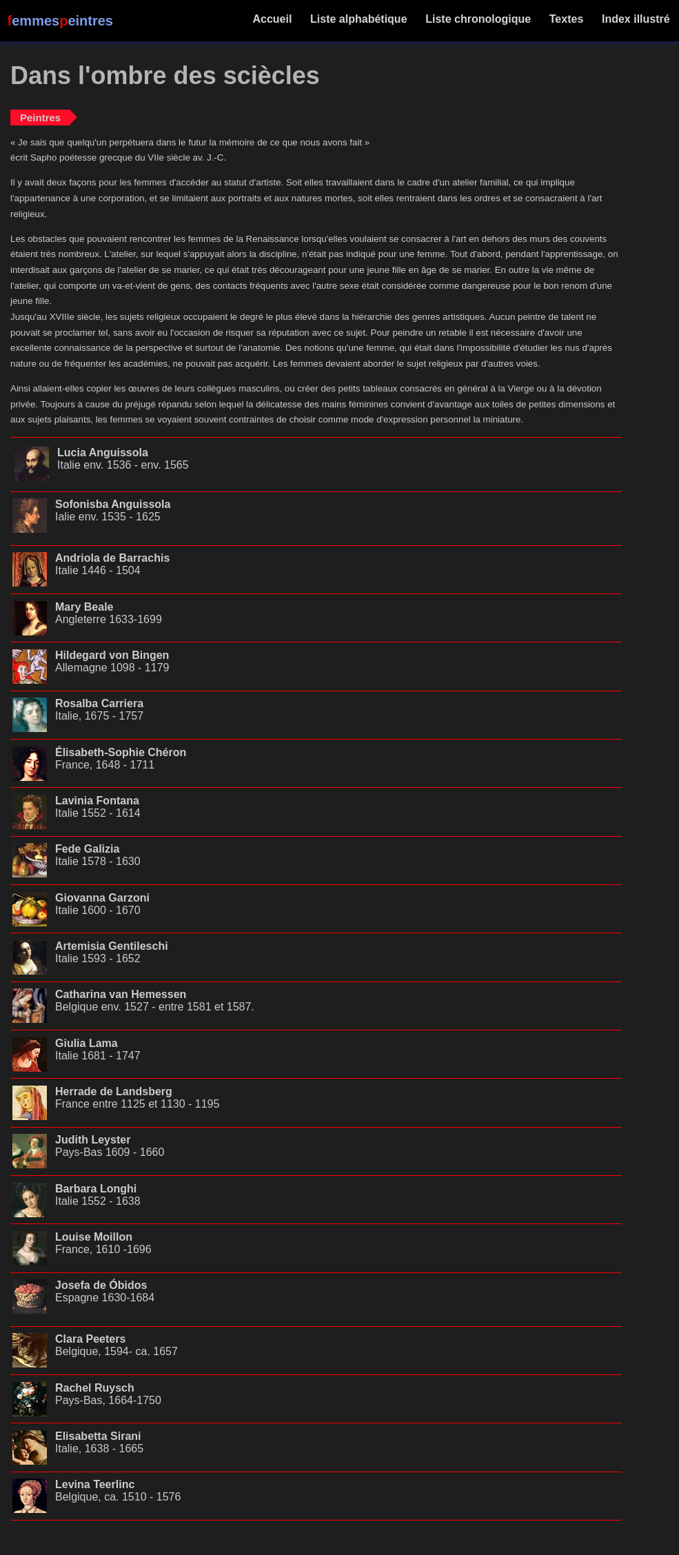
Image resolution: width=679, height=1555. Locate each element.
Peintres (40, 117)
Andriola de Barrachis (112, 558)
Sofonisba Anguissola (112, 504)
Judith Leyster (92, 1140)
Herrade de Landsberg (113, 1091)
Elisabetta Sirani (98, 1436)
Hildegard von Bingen (112, 655)
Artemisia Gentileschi (111, 946)
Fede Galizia (87, 849)
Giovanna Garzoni (102, 898)
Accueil (272, 19)
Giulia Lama (86, 1043)
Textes (566, 19)
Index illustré (636, 19)
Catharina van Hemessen (120, 994)
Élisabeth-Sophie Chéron (120, 752)
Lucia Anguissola (102, 452)
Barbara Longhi (95, 1189)
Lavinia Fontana (97, 800)
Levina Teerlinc (94, 1484)
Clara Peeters (90, 1339)
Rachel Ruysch (94, 1388)
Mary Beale (84, 607)
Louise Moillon (93, 1237)
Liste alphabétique (358, 19)
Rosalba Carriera (99, 703)
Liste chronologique (478, 19)
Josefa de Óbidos (101, 1285)
